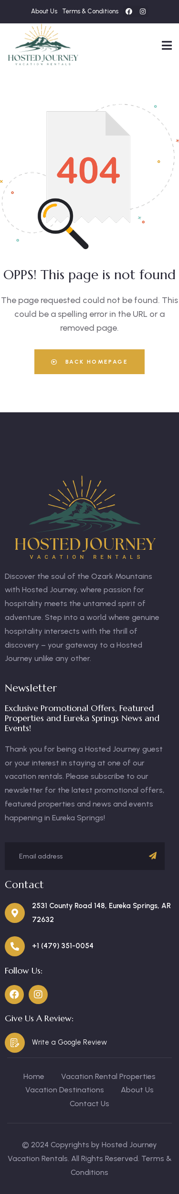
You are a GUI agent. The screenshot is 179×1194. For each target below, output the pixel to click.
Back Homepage (89, 361)
